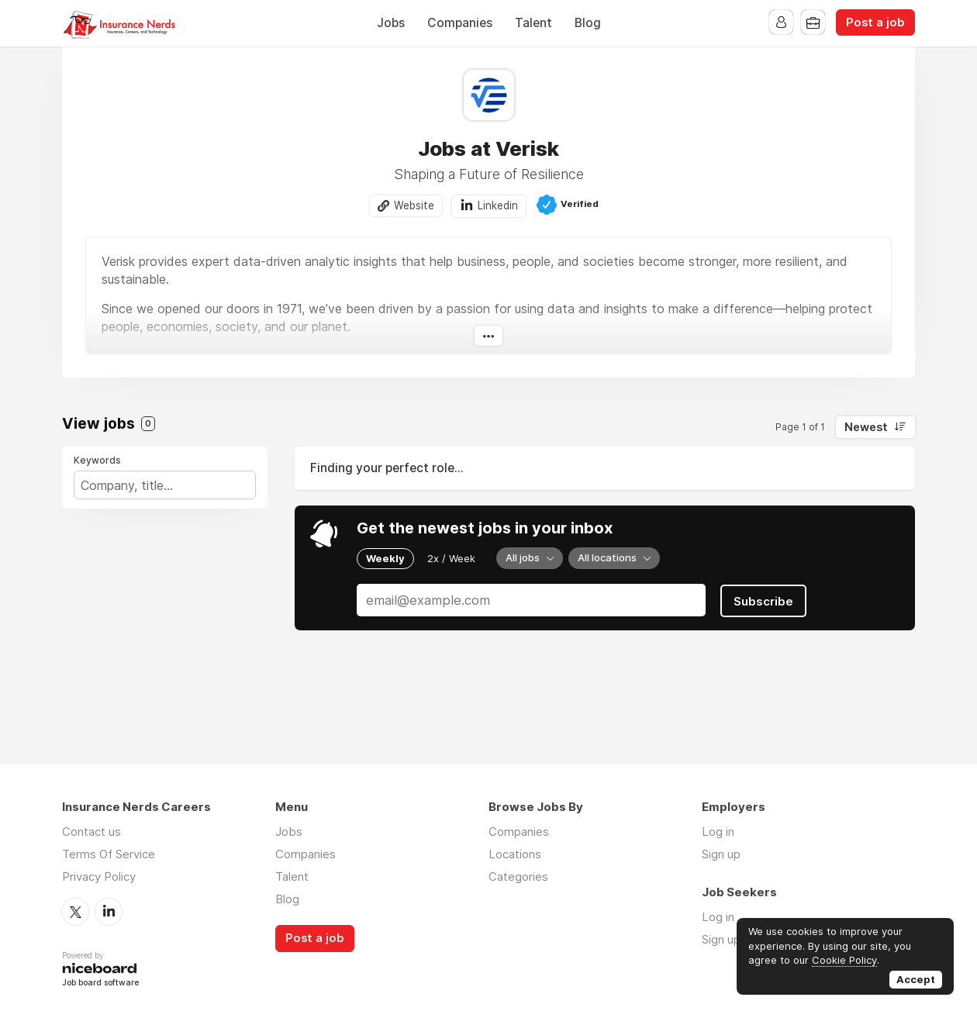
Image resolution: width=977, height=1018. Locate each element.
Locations (514, 854)
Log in (718, 832)
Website (414, 205)
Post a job (875, 22)
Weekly (385, 558)
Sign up (721, 854)
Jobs (391, 23)
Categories (518, 877)
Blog (588, 23)
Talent (533, 23)
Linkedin (498, 205)
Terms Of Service (108, 854)
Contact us (91, 832)
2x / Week (451, 558)
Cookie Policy (844, 960)
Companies (459, 23)
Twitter (75, 912)
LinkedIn (108, 912)
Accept (915, 979)
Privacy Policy (99, 877)
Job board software (100, 982)
